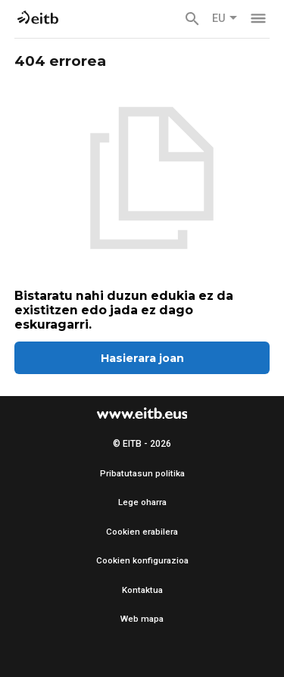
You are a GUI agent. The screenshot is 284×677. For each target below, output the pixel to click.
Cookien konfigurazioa (142, 560)
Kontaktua (142, 590)
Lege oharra (142, 502)
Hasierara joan (142, 358)
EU (225, 18)
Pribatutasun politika (142, 473)
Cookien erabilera (142, 531)
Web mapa (142, 618)
